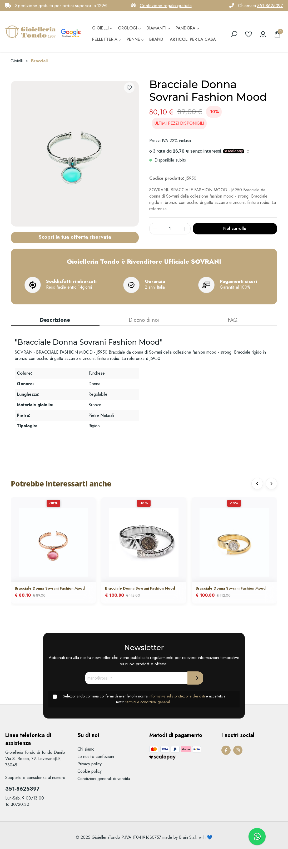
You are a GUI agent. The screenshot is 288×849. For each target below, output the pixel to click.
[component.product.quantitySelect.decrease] (154, 228)
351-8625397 (270, 5)
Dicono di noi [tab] (144, 320)
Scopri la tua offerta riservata (74, 236)
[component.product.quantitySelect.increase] (185, 228)
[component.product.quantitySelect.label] (170, 228)
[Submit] (195, 678)
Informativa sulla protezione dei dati (177, 696)
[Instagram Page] (237, 750)
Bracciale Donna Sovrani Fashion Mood (50, 588)
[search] (234, 34)
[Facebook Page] (226, 750)
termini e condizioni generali (148, 702)
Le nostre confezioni (95, 756)
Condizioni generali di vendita (103, 779)
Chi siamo (86, 749)
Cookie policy (89, 771)
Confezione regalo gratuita (166, 5)
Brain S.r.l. (188, 837)
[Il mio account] (263, 34)
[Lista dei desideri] (248, 34)
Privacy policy (89, 764)
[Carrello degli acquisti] (277, 34)
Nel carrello (234, 228)
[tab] (55, 320)
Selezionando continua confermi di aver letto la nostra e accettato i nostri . (144, 699)
